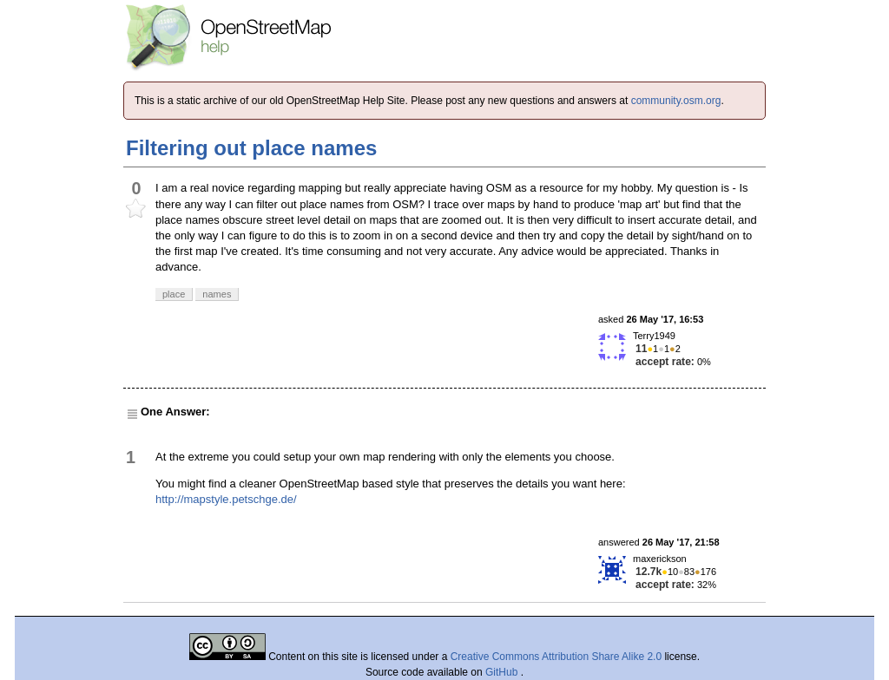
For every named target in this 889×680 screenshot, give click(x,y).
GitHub (503, 672)
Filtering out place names (251, 148)
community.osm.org (676, 101)
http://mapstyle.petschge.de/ (226, 499)
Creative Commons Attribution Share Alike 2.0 (556, 657)
